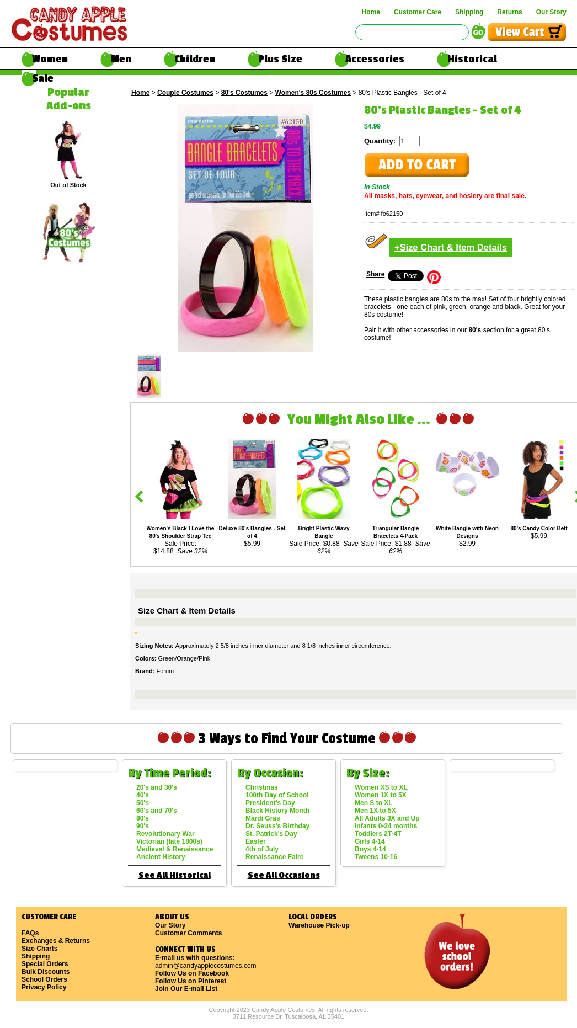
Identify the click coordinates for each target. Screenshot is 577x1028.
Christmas (261, 787)
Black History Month (277, 810)
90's (142, 826)
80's (474, 330)
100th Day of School (277, 795)
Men (121, 59)
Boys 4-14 (370, 849)
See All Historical (174, 875)
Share (375, 274)
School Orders (44, 979)
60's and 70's (156, 810)
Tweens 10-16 (376, 857)
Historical (472, 59)
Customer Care (417, 12)
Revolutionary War (165, 834)
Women (50, 59)
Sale (43, 78)
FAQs (30, 933)
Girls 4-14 (370, 841)
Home (371, 12)
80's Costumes (244, 93)
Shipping (469, 12)
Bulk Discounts (46, 972)
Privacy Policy (44, 987)
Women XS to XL (381, 787)
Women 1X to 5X (381, 795)
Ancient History (160, 857)
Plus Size (280, 59)
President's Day (270, 803)
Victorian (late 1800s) (169, 841)
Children (194, 59)
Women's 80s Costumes (313, 93)
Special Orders (45, 964)
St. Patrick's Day (271, 834)
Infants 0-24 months (386, 826)
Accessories (374, 59)
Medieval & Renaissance (174, 849)
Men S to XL (374, 803)
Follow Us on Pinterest (190, 981)
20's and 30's (156, 787)
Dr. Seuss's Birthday (277, 826)
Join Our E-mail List (186, 989)
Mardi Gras (262, 818)
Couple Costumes (185, 93)
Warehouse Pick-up (319, 925)
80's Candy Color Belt (539, 528)
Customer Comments (188, 933)
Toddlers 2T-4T (378, 834)
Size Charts (39, 948)
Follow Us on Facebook (192, 973)
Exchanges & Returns (56, 941)
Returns (509, 12)
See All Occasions (284, 875)
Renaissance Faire (274, 857)
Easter (255, 841)
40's (142, 795)
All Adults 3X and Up (387, 818)
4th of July (262, 849)
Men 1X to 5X (375, 810)
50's (142, 803)
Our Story (551, 12)
